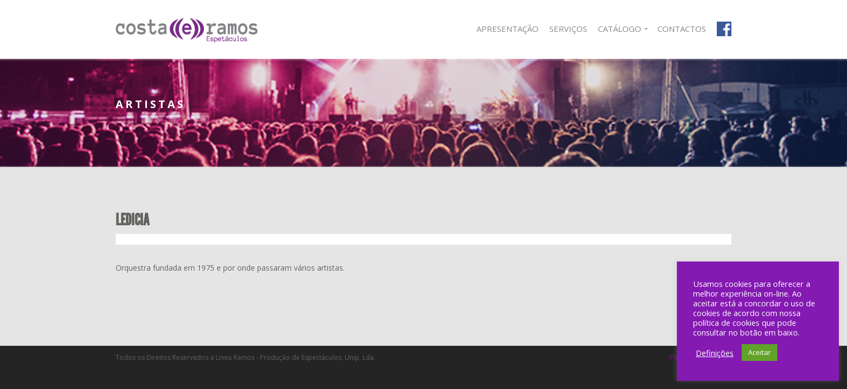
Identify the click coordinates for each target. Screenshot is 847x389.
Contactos (681, 28)
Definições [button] (715, 353)
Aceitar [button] (759, 352)
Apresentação (507, 28)
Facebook (724, 29)
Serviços (568, 28)
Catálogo (619, 28)
